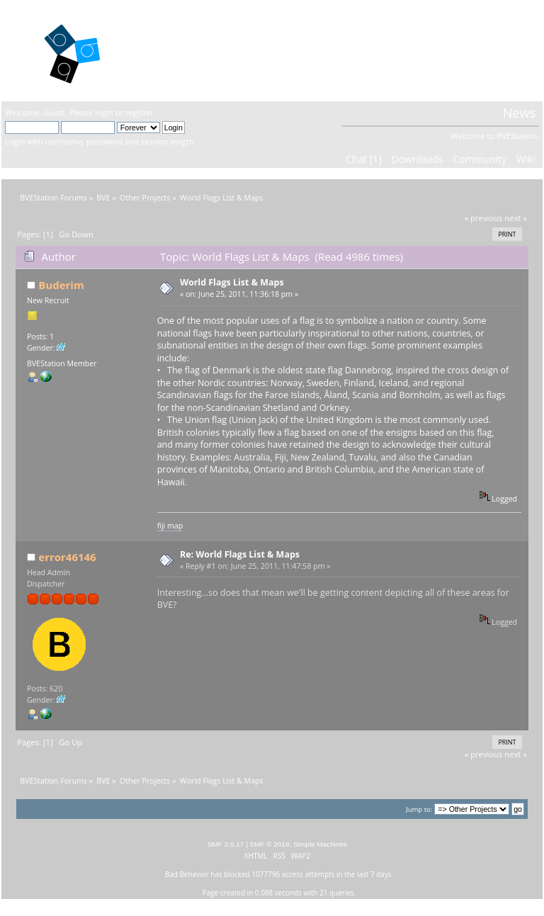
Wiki (526, 159)
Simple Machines (320, 844)
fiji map (170, 526)
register (139, 112)
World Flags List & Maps (232, 282)
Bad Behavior (187, 874)
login (104, 112)
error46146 (67, 557)
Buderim (61, 285)
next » (515, 218)
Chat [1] (364, 159)
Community (479, 159)
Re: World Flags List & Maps (240, 554)
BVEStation (182, 50)
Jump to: (419, 809)
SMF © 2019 (270, 844)
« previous (484, 218)
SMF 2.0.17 (226, 844)
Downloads (417, 159)
